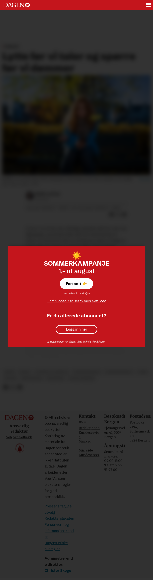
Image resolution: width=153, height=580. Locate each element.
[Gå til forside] (16, 5)
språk (9, 372)
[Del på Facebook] (111, 214)
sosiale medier (81, 378)
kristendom (31, 378)
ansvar (10, 378)
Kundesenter (89, 455)
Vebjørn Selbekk (19, 437)
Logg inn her (76, 329)
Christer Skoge (58, 570)
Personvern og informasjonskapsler (59, 530)
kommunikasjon (86, 372)
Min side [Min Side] (86, 450)
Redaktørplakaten (59, 518)
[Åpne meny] (149, 5)
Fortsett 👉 (76, 283)
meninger (55, 378)
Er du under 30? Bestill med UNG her (76, 301)
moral (24, 372)
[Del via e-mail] (124, 214)
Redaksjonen (89, 428)
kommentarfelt (119, 372)
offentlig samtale (51, 372)
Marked (85, 441)
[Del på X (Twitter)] (118, 214)
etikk (142, 372)
